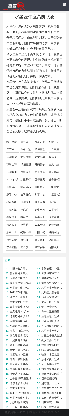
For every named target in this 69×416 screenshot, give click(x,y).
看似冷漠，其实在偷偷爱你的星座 (54, 157)
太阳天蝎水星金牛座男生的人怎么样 (40, 233)
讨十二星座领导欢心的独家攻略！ (21, 345)
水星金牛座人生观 (51, 335)
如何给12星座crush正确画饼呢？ (52, 392)
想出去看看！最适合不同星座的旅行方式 (11, 240)
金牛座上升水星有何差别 (40, 218)
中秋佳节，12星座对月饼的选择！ (25, 218)
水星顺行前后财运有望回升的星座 (25, 180)
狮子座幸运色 (49, 306)
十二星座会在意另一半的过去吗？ (54, 150)
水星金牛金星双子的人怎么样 (21, 325)
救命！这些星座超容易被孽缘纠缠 (25, 150)
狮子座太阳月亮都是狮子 (21, 364)
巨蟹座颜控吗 (49, 378)
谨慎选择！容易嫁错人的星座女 (21, 373)
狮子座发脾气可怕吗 (11, 142)
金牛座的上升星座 (40, 210)
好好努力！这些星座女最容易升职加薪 (54, 203)
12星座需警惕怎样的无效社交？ (52, 297)
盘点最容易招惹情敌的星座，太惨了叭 (21, 335)
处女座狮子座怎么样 (40, 157)
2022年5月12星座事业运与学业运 (21, 292)
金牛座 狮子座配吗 (20, 378)
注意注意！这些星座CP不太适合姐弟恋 (52, 316)
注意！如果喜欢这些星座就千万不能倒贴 (54, 165)
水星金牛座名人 (50, 330)
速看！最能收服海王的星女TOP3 (21, 359)
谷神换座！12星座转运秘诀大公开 (52, 268)
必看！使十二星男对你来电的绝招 (11, 195)
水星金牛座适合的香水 (52, 287)
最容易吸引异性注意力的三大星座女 (40, 248)
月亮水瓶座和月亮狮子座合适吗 (52, 325)
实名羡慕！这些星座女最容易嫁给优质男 (25, 248)
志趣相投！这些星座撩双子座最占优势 (52, 359)
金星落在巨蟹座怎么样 (11, 188)
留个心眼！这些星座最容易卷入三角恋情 (25, 240)
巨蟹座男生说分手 (51, 388)
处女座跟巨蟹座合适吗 (54, 225)
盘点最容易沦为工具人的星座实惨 (54, 172)
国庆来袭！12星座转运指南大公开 (52, 402)
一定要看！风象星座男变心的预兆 (21, 340)
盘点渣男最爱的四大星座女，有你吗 (52, 282)
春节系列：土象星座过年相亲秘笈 (11, 150)
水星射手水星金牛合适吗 (40, 142)
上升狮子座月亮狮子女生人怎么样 (21, 407)
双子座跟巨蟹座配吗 (11, 248)
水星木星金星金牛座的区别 (52, 368)
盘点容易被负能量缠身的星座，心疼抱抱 (25, 188)
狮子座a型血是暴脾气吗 (54, 180)
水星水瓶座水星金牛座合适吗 (21, 397)
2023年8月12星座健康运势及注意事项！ (12, 180)
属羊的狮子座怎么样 (52, 278)
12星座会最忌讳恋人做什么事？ (40, 150)
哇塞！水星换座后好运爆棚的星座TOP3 (52, 354)
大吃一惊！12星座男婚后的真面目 (52, 302)
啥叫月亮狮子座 (40, 188)
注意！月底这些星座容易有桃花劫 (21, 330)
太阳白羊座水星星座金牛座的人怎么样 (25, 157)
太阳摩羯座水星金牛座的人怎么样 (21, 321)
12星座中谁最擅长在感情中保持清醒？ (54, 210)
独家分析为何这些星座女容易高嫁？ (11, 203)
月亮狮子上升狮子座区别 (40, 165)
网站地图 (32, 412)
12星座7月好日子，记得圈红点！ (55, 195)
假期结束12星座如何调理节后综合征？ (21, 354)
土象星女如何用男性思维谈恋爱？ (54, 188)
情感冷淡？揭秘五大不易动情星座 (21, 383)
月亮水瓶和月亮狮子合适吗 (11, 210)
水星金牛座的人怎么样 (21, 278)
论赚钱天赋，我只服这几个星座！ (54, 248)
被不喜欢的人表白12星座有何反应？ (25, 195)
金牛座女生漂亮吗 (20, 306)
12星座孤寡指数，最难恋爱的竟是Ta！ (25, 165)
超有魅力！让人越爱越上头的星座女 (52, 383)
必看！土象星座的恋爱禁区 (11, 233)
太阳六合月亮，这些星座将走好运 (21, 268)
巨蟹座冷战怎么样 (51, 373)
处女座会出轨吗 (50, 340)
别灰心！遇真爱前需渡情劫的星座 (21, 297)
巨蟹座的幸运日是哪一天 (21, 388)
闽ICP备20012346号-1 (51, 412)
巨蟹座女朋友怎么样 (21, 302)
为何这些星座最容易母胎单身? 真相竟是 (41, 172)
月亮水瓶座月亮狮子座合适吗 (54, 233)
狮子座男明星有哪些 (40, 203)
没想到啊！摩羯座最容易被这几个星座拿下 (21, 402)
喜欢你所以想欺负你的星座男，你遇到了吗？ (11, 218)
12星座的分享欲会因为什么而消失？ (11, 172)
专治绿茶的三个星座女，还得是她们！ (52, 273)
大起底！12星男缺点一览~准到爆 (12, 225)
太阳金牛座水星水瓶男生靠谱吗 (52, 364)
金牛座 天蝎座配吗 (20, 282)
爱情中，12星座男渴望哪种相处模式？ (54, 142)
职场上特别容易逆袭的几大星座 (11, 165)
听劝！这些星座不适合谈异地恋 (52, 407)
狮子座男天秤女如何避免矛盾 (21, 273)
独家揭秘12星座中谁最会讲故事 (52, 349)
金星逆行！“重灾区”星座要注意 (26, 225)
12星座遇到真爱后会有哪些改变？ (52, 321)
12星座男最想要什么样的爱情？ (11, 157)
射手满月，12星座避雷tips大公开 (26, 142)
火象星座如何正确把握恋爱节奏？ (54, 240)
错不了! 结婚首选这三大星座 (21, 392)
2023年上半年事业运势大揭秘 (40, 225)
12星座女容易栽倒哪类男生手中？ (25, 203)
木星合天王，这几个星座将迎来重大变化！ (25, 172)
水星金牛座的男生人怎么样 (52, 345)
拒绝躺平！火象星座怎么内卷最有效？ (25, 210)
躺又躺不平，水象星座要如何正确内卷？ (40, 240)
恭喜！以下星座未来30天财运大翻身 (40, 195)
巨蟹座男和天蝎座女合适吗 (40, 180)
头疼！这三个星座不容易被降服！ (52, 397)
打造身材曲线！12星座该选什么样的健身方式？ (21, 316)
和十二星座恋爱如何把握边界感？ (52, 311)
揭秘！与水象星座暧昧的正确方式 (25, 233)
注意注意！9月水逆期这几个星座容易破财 (21, 311)
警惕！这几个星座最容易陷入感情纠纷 (21, 349)
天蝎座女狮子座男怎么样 (52, 292)
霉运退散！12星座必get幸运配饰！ (21, 368)
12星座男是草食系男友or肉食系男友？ (55, 218)
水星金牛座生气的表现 (21, 287)
